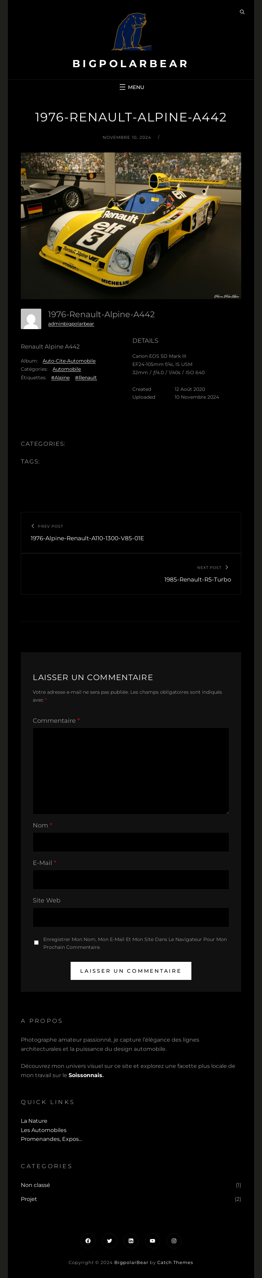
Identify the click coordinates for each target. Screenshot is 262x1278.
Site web (46, 900)
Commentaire (56, 720)
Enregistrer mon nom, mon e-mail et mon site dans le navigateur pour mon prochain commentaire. (135, 943)
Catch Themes (175, 1262)
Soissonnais (85, 1075)
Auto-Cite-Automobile (69, 361)
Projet (29, 1199)
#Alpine (60, 377)
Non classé (35, 1185)
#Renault (86, 377)
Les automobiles (44, 1130)
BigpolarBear (131, 63)
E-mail (44, 863)
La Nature (34, 1121)
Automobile (67, 369)
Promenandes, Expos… (51, 1139)
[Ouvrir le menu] (131, 87)
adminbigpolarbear (71, 324)
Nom (42, 825)
